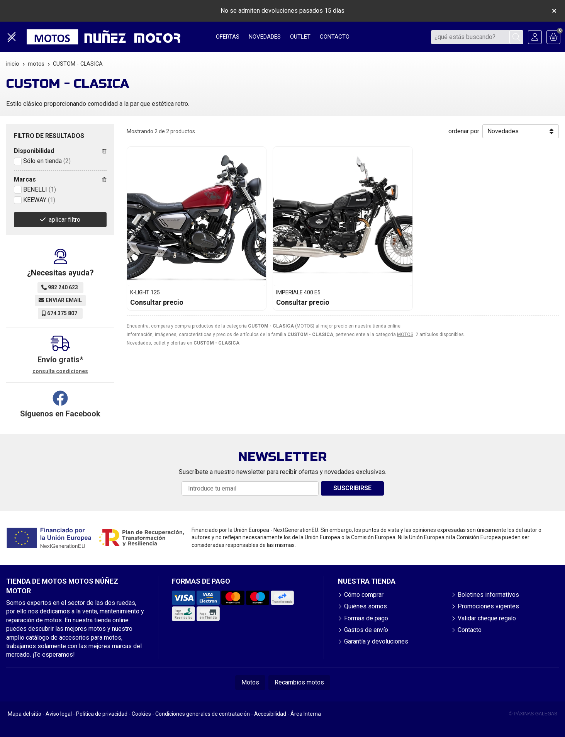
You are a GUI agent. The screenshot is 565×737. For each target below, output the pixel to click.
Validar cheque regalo (487, 618)
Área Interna (305, 714)
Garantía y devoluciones (376, 641)
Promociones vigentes (488, 606)
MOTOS (405, 334)
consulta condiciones (60, 371)
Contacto (470, 629)
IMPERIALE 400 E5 (298, 292)
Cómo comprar (363, 594)
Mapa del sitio (24, 714)
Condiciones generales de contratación (202, 714)
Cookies (141, 714)
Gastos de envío (366, 629)
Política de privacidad (101, 714)
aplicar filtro (64, 219)
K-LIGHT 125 (145, 292)
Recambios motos (299, 682)
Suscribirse (352, 488)
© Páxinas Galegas (533, 714)
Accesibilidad (270, 714)
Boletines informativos (488, 594)
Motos (250, 682)
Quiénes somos (365, 606)
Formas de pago (366, 618)
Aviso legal (59, 714)
